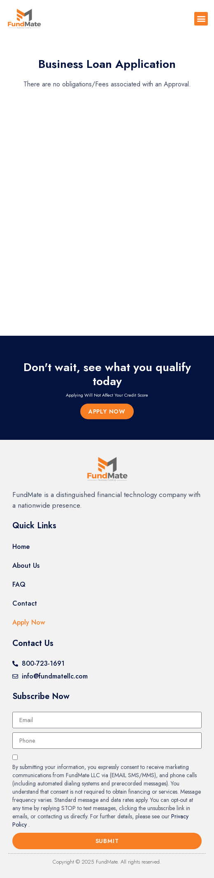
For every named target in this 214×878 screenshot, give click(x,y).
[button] (201, 19)
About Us (26, 565)
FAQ (19, 584)
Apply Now (28, 622)
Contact (24, 603)
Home (21, 546)
